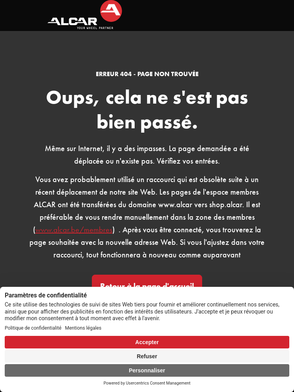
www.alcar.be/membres (73, 229)
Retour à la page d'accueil (147, 286)
